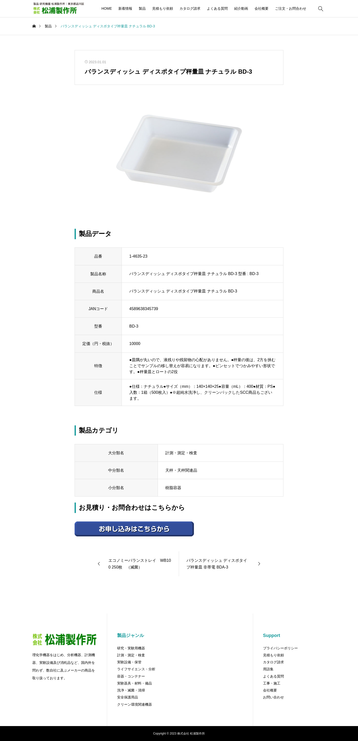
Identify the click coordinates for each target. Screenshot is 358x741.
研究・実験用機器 (131, 648)
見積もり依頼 (162, 8)
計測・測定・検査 (131, 655)
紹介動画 (241, 8)
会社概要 (261, 8)
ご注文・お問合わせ (290, 8)
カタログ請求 (189, 8)
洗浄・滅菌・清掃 (131, 690)
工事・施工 (271, 683)
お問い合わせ (273, 697)
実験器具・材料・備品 (134, 683)
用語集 (268, 669)
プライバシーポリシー (280, 648)
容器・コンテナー (131, 676)
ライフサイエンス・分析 (136, 669)
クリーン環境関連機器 (134, 704)
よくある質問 (217, 8)
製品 (142, 8)
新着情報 (125, 8)
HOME (106, 8)
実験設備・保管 (129, 662)
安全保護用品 (127, 697)
